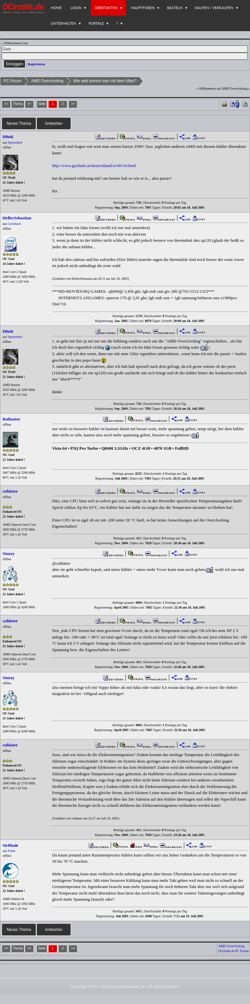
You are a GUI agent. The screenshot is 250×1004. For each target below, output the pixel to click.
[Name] (125, 49)
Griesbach (14, 223)
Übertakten (106, 8)
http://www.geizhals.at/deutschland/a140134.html (94, 165)
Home (56, 8)
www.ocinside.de (130, 986)
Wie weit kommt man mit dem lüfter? (104, 81)
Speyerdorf (15, 142)
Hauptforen (143, 8)
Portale (96, 23)
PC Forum (12, 81)
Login (76, 8)
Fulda (11, 851)
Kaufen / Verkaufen (214, 8)
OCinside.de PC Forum (233, 951)
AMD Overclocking (47, 81)
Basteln (174, 8)
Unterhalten (63, 23)
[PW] (125, 56)
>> (73, 104)
